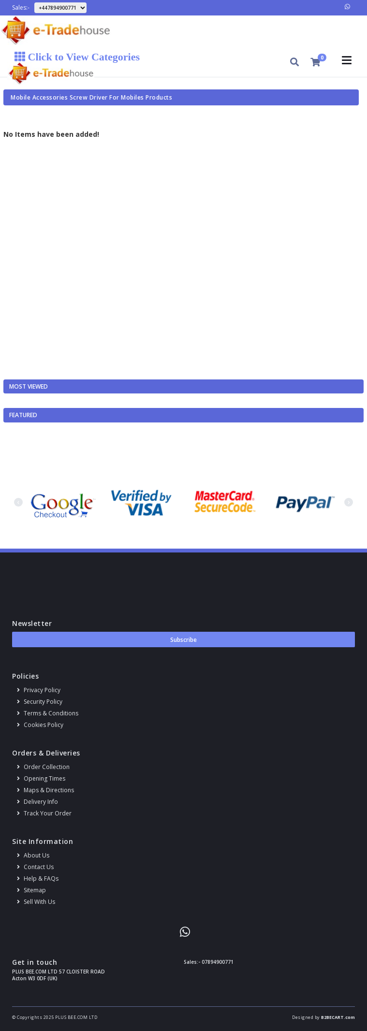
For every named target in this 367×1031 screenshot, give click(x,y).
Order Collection (43, 767)
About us (33, 855)
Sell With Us (36, 902)
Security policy (39, 701)
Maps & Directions (45, 790)
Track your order (44, 813)
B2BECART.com (338, 1017)
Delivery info (37, 802)
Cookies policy (40, 725)
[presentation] (18, 502)
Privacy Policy (38, 690)
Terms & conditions (47, 713)
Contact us (35, 867)
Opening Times (41, 778)
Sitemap (31, 890)
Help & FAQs (38, 878)
